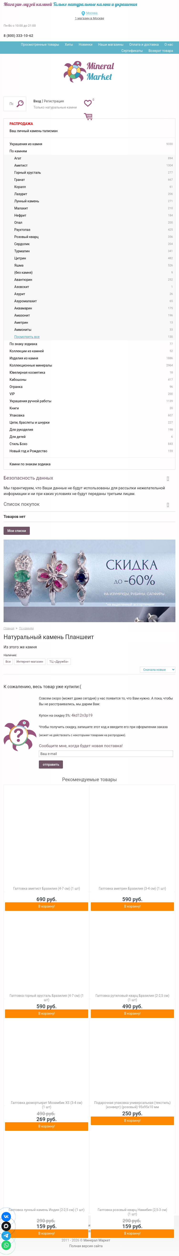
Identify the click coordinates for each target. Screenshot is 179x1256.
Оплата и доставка (144, 44)
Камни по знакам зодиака (30, 464)
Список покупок (22, 504)
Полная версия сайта (86, 1246)
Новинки (85, 44)
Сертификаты (132, 51)
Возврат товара (160, 51)
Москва (91, 13)
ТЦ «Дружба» (58, 661)
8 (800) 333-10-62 (18, 36)
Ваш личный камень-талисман (34, 131)
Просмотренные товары (40, 44)
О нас (168, 44)
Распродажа (21, 124)
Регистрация (54, 101)
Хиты (69, 44)
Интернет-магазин (29, 661)
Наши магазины (110, 44)
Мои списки (16, 531)
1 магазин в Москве (89, 18)
